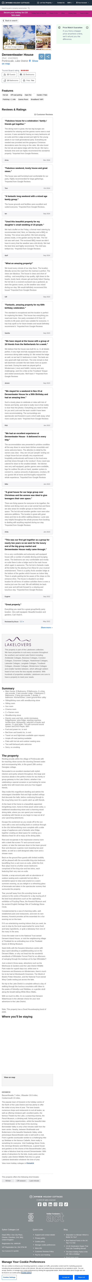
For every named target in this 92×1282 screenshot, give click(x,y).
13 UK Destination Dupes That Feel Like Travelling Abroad (77, 1247)
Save (42, 57)
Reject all (81, 1277)
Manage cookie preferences (45, 1245)
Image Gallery (14, 47)
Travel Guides (84, 13)
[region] (46, 1270)
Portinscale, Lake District (20, 62)
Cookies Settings (9, 1277)
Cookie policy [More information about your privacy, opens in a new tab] (26, 1273)
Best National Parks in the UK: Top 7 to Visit (77, 1242)
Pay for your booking (42, 1255)
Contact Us (60, 3)
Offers (63, 13)
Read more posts (72, 1257)
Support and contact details (45, 1235)
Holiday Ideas (72, 13)
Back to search (11, 21)
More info (38, 1248)
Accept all (65, 1277)
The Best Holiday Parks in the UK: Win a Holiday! (77, 1253)
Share (48, 57)
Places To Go (54, 13)
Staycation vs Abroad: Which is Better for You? (77, 1236)
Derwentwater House (17, 54)
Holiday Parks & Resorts (38, 13)
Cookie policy (40, 1241)
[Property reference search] (29, 8)
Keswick (30, 1163)
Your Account (82, 3)
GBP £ (70, 3)
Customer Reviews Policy (44, 1251)
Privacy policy (40, 1238)
